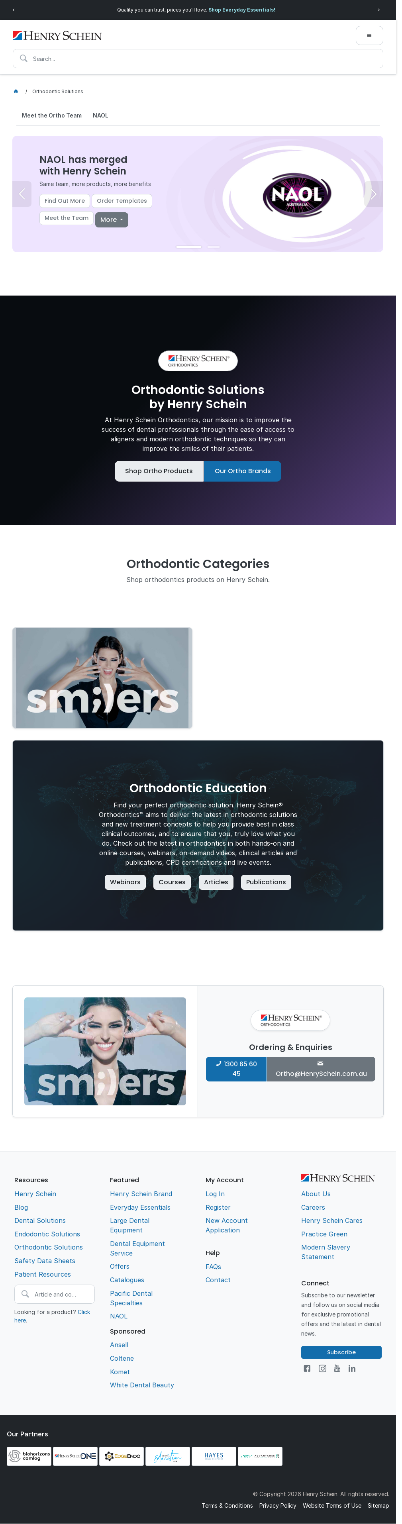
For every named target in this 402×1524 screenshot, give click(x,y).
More (109, 219)
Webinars (125, 882)
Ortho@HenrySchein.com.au (321, 1073)
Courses (172, 882)
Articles (216, 882)
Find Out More (65, 201)
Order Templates (122, 201)
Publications (266, 882)
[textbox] (198, 58)
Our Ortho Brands (243, 471)
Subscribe (341, 1352)
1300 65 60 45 (240, 1069)
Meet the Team (66, 218)
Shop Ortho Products (159, 471)
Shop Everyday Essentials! (241, 10)
